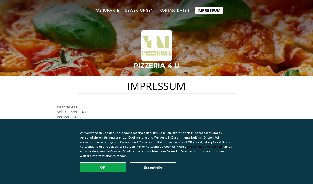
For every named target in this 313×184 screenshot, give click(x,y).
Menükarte (107, 10)
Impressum (209, 10)
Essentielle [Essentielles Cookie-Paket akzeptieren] (153, 167)
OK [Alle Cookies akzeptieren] (102, 167)
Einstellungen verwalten (204, 146)
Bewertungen (139, 10)
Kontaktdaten (174, 10)
